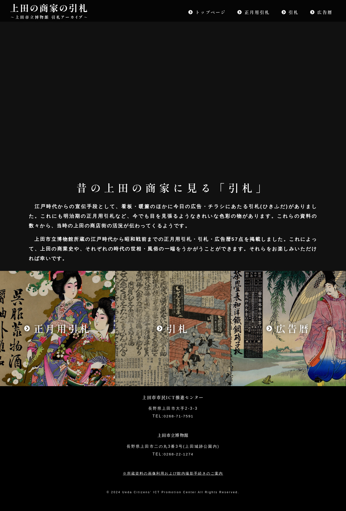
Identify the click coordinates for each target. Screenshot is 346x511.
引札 (294, 12)
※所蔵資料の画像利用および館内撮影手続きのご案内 (173, 473)
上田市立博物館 (172, 435)
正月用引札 (257, 12)
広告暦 (325, 12)
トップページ (210, 12)
